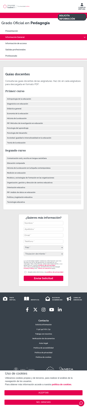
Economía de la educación (17, 114)
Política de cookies (43, 357)
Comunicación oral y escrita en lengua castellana (27, 158)
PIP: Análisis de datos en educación (21, 192)
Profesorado (11, 56)
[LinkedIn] (60, 309)
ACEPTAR (43, 392)
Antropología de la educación (19, 99)
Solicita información (43, 325)
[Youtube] (51, 309)
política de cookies (61, 384)
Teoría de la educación (16, 143)
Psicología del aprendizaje (17, 128)
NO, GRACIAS (43, 402)
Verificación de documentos (43, 339)
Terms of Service (44, 268)
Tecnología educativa (16, 202)
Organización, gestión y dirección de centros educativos (30, 183)
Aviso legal (43, 343)
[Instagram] (43, 309)
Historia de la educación (17, 118)
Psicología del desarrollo (17, 133)
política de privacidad (46, 265)
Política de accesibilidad (44, 348)
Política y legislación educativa (19, 197)
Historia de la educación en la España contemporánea (28, 168)
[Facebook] (27, 309)
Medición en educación (16, 173)
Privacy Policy (29, 268)
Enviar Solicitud (43, 278)
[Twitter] (35, 309)
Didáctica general (14, 109)
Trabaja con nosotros (43, 334)
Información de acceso (16, 43)
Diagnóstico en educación (17, 104)
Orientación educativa (16, 187)
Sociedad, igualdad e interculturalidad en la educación (29, 138)
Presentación (11, 31)
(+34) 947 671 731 (43, 329)
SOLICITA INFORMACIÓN (67, 17)
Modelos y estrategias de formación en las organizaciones (30, 178)
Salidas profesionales (15, 50)
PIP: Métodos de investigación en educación (25, 123)
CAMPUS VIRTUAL (82, 7)
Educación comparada (16, 163)
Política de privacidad (43, 353)
